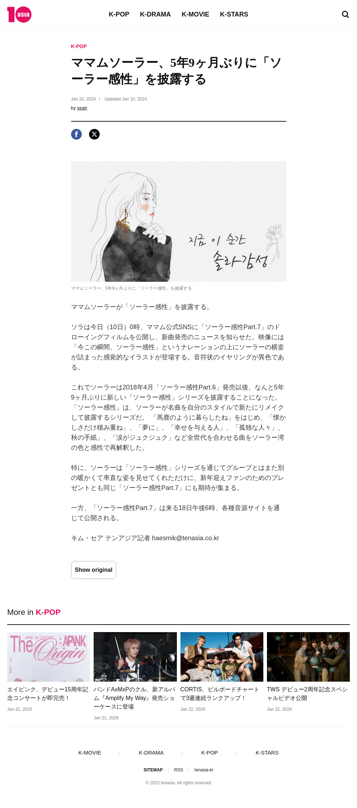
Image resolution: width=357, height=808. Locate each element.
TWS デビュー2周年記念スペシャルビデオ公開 (307, 693)
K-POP (119, 14)
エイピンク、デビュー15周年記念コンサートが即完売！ (47, 693)
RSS (178, 769)
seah (82, 108)
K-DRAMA (155, 14)
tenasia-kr (203, 769)
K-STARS (234, 14)
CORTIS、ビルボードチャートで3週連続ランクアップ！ (219, 693)
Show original (94, 570)
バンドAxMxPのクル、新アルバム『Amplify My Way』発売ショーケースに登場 (134, 698)
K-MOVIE (195, 14)
